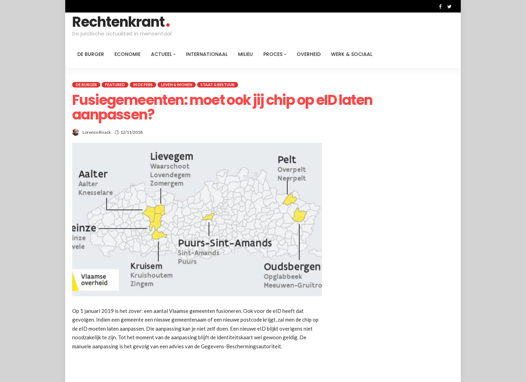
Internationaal (207, 54)
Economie (127, 54)
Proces (272, 54)
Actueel (161, 54)
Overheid (309, 54)
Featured (115, 84)
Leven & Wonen (176, 84)
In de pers (143, 84)
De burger (90, 54)
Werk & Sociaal (351, 54)
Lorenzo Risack (97, 132)
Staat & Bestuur (218, 84)
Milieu (245, 54)
